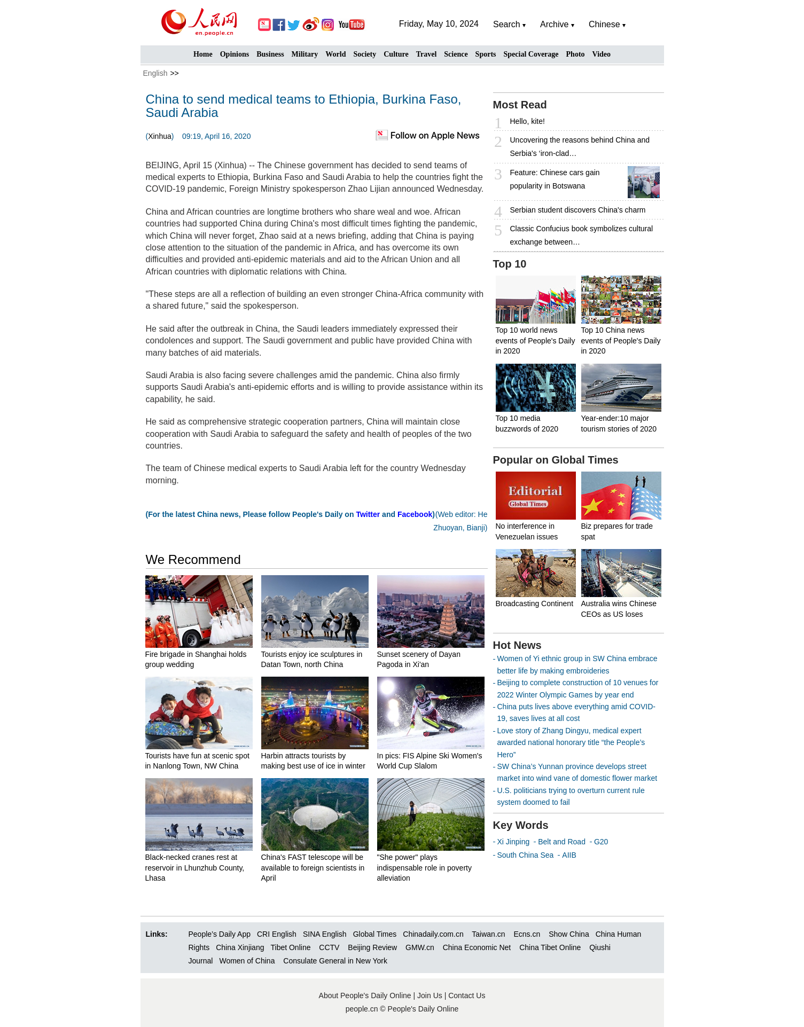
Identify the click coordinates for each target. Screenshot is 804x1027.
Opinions (234, 54)
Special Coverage (531, 54)
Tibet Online (290, 947)
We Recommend (193, 559)
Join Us (430, 995)
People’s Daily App (220, 934)
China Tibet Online (550, 947)
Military (305, 54)
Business (270, 54)
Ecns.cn (526, 934)
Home (203, 54)
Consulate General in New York (335, 961)
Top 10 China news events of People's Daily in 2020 (621, 340)
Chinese (604, 24)
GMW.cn (420, 947)
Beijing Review (372, 947)
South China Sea (525, 855)
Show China (569, 934)
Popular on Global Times (556, 460)
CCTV (329, 947)
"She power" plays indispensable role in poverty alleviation (424, 867)
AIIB (569, 855)
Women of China (247, 961)
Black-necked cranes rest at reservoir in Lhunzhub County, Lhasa (195, 867)
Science (455, 54)
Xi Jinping (513, 841)
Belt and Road (562, 841)
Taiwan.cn (488, 934)
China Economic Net (477, 947)
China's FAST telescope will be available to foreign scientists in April (313, 867)
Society (364, 54)
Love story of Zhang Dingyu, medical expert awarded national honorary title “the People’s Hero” (571, 742)
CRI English (276, 934)
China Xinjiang (240, 947)
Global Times (375, 934)
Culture (396, 54)
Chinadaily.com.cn (433, 934)
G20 (601, 841)
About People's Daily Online (365, 995)
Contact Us (466, 995)
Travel (426, 54)
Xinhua (159, 136)
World (335, 54)
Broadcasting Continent (535, 603)
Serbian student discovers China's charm (578, 210)
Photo (575, 54)
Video (601, 54)
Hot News (517, 645)
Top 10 (510, 264)
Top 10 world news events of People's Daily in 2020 (535, 340)
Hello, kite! (527, 121)
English (155, 73)
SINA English (325, 934)
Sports (485, 54)
